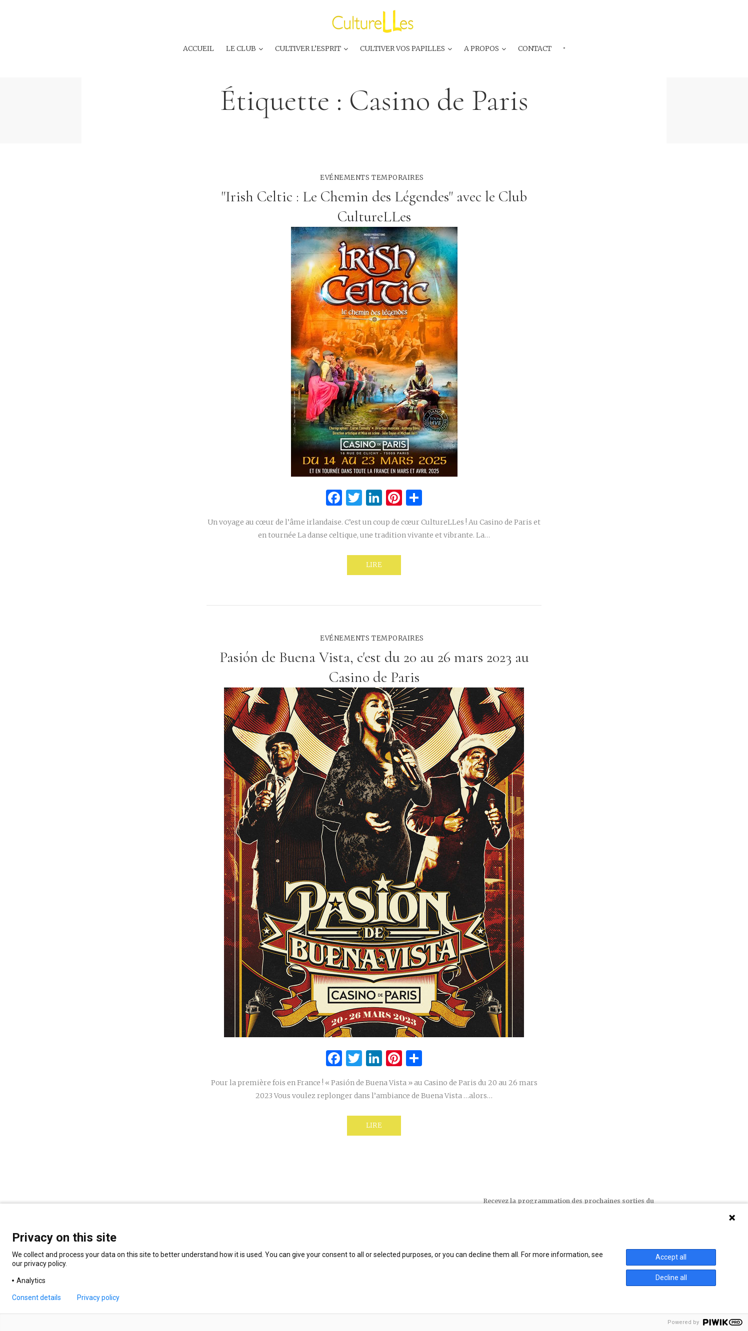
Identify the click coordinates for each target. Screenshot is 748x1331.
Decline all (671, 1278)
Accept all (671, 1257)
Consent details (36, 1298)
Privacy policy (98, 1298)
